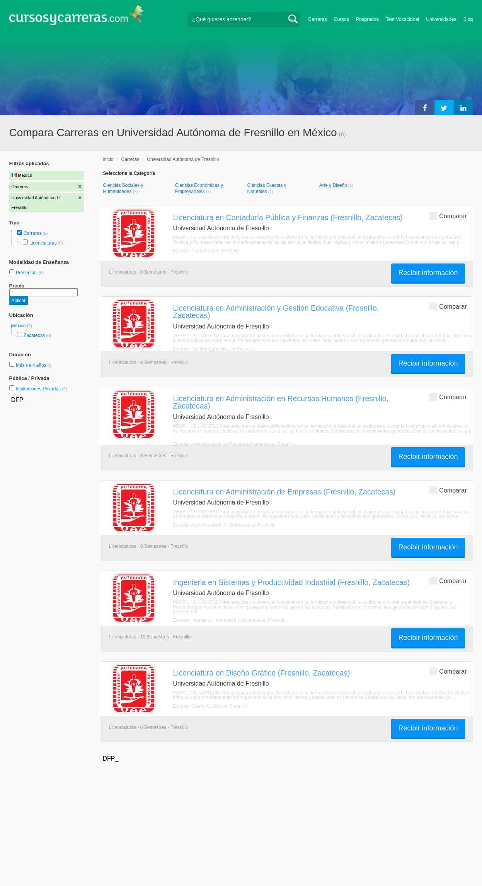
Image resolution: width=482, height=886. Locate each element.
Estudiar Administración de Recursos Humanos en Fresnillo (234, 444)
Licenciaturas (43, 243)
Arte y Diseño (333, 185)
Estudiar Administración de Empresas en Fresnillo (224, 525)
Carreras (317, 19)
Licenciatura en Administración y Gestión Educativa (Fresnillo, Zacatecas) (276, 312)
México (19, 325)
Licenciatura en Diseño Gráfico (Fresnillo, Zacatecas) (261, 673)
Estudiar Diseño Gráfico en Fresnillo (210, 706)
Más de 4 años (32, 365)
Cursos (341, 19)
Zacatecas (34, 335)
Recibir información (428, 273)
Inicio (108, 159)
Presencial (27, 272)
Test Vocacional (402, 19)
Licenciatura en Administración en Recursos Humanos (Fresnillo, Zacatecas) (280, 402)
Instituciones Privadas (41, 389)
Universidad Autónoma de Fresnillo (183, 159)
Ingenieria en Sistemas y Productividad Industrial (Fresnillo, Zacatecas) (291, 582)
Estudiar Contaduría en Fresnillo (206, 250)
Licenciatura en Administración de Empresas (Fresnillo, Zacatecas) (284, 491)
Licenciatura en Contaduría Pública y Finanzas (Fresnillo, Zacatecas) (288, 217)
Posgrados (367, 19)
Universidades (441, 19)
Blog (468, 19)
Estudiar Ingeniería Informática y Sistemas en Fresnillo (229, 620)
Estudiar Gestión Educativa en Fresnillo (213, 349)
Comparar (448, 215)
